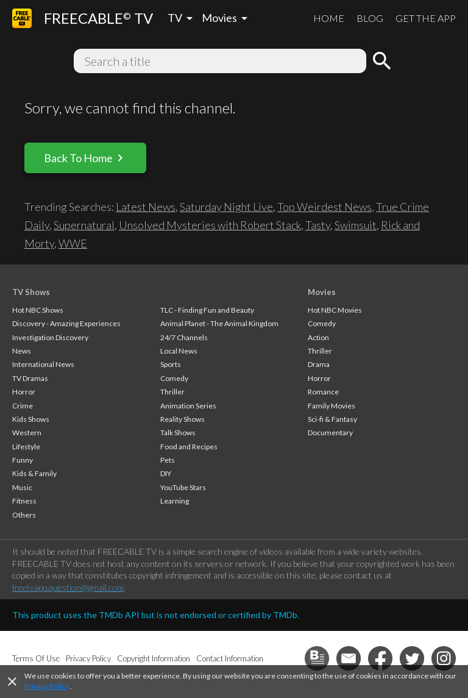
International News (43, 364)
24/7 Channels (184, 337)
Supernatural (84, 225)
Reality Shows (182, 419)
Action (318, 337)
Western (26, 432)
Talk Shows (178, 432)
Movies (322, 292)
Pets (167, 460)
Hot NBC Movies (335, 310)
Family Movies (331, 405)
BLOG (369, 18)
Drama (319, 364)
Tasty (317, 225)
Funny (22, 460)
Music (22, 487)
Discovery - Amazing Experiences (66, 323)
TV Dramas (30, 378)
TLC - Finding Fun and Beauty (207, 310)
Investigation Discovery (50, 337)
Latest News (146, 206)
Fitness (24, 500)
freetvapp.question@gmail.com (68, 587)
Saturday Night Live (226, 206)
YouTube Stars (183, 487)
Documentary (330, 432)
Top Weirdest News (324, 206)
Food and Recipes (189, 446)
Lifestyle (26, 446)
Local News (178, 350)
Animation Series (188, 405)
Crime (22, 405)
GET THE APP (425, 18)
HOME (328, 18)
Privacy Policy (46, 686)
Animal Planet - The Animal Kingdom (219, 323)
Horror (23, 391)
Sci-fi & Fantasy (332, 419)
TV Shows (31, 292)
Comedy (174, 378)
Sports (170, 364)
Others (24, 514)
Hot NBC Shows (37, 310)
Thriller (172, 391)
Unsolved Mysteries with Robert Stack (210, 225)
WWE (72, 243)
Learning (174, 500)
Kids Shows (30, 419)
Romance (323, 391)
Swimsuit (356, 225)
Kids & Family (34, 473)
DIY (165, 473)
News (21, 350)
